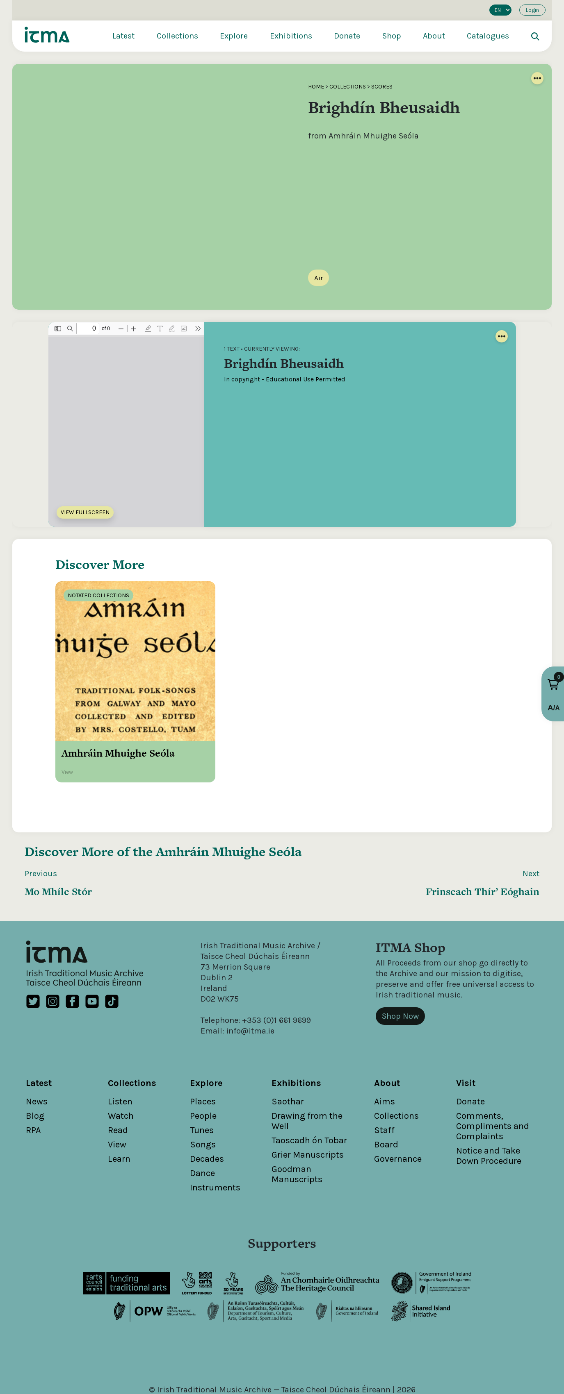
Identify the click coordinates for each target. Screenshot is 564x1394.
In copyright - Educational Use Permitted (284, 379)
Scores (382, 86)
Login (532, 10)
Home (316, 86)
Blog (35, 1073)
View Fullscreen (85, 512)
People (203, 1073)
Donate (347, 36)
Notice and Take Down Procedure (488, 1113)
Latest (123, 36)
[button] (553, 684)
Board (386, 1102)
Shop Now (400, 974)
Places (203, 1059)
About (434, 36)
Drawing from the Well (307, 1078)
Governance (398, 1116)
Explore (234, 36)
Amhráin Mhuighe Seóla (229, 809)
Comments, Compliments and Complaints (492, 1083)
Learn (119, 1116)
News (37, 1059)
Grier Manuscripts (308, 1112)
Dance (202, 1131)
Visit (465, 1041)
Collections (177, 36)
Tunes (202, 1088)
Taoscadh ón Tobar (309, 1098)
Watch (121, 1073)
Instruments (215, 1145)
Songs (203, 1102)
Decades (207, 1116)
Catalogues (488, 36)
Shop (391, 36)
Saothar (288, 1059)
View (117, 1102)
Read (118, 1088)
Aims (384, 1059)
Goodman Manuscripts (297, 1132)
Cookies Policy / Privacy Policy (354, 1358)
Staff (384, 1088)
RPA (33, 1088)
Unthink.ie (295, 1369)
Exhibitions (291, 36)
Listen (120, 1059)
